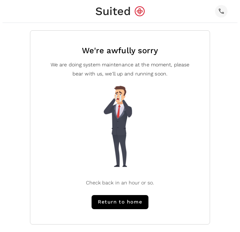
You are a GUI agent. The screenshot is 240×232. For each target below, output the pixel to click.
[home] (120, 11)
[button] (221, 11)
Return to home (120, 202)
